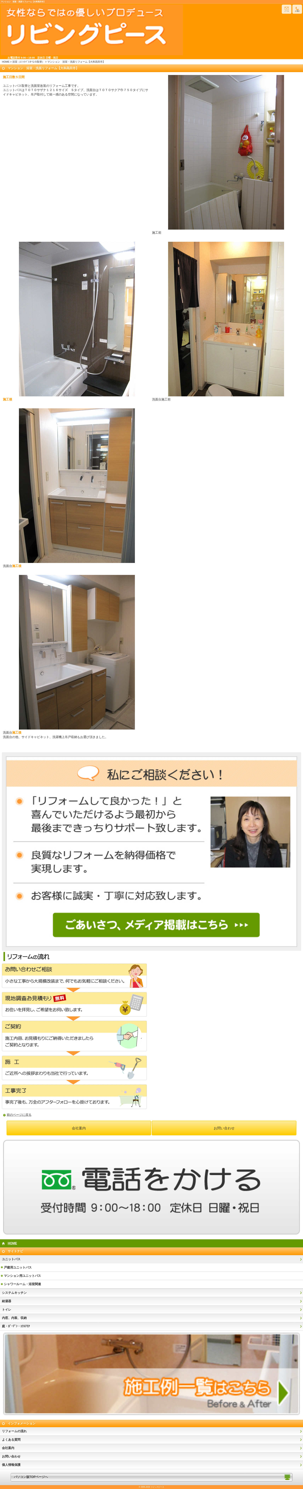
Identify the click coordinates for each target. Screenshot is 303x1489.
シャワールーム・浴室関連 (22, 1284)
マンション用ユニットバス (22, 1275)
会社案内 (79, 1128)
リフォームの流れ (14, 1431)
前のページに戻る (19, 1114)
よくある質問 (11, 1439)
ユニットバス (11, 1259)
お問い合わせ (224, 1128)
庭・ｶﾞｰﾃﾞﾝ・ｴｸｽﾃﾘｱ (16, 1326)
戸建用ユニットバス (18, 1267)
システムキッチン (14, 1292)
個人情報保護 (11, 1464)
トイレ (6, 1309)
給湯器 (6, 1301)
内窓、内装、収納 (14, 1318)
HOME (5, 61)
